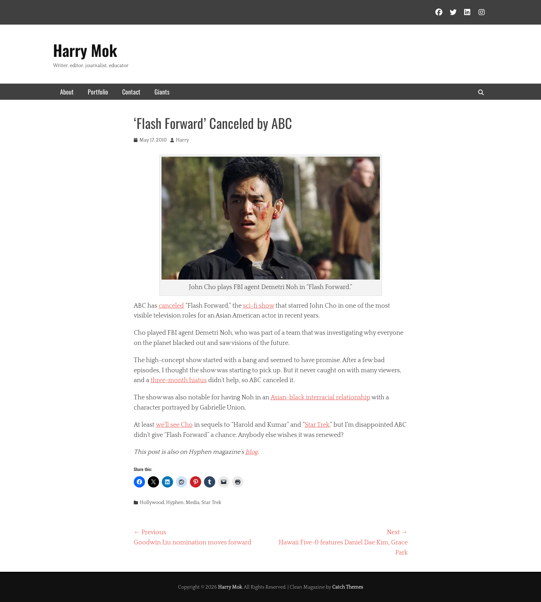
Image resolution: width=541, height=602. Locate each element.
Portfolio (98, 91)
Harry (182, 140)
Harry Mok (85, 50)
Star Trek (317, 424)
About (67, 91)
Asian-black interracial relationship (320, 397)
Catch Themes (347, 587)
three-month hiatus (179, 380)
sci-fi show (258, 305)
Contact (131, 91)
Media (192, 502)
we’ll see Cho (174, 424)
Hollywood (152, 502)
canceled (171, 305)
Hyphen (175, 502)
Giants (162, 91)
